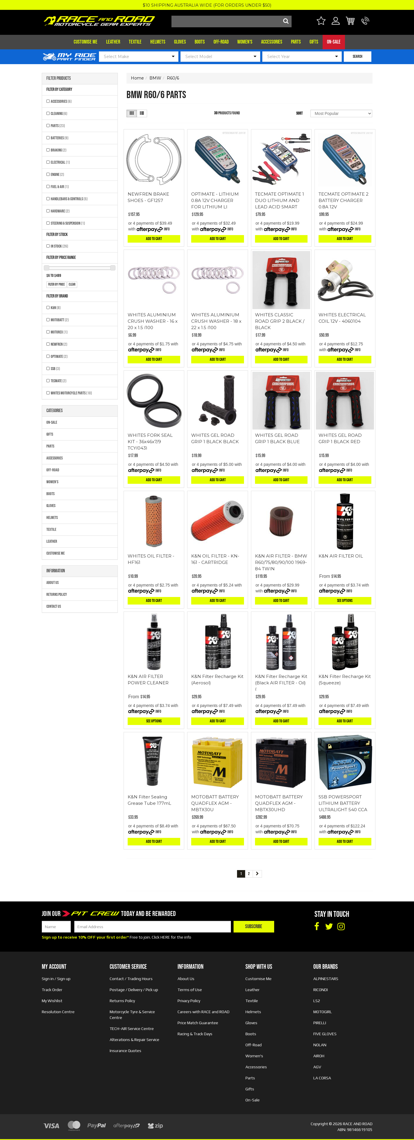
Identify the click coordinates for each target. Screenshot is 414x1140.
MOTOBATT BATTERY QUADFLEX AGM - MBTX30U (215, 803)
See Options (344, 600)
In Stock (59, 246)
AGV (317, 1067)
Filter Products (58, 78)
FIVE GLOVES (325, 1033)
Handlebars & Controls (69, 198)
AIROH (318, 1056)
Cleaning (59, 113)
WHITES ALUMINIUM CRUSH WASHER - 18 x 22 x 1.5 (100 (216, 321)
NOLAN (319, 1044)
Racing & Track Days (195, 1033)
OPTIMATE (59, 356)
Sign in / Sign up (56, 978)
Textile (135, 42)
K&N (56, 307)
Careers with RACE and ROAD (203, 1011)
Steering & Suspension (68, 223)
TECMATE (58, 380)
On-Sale (334, 42)
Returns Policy (56, 594)
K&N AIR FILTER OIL (341, 556)
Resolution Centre (58, 1011)
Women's (244, 42)
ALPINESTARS (325, 978)
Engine (57, 174)
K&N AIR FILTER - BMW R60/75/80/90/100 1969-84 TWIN (281, 562)
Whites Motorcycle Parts (71, 393)
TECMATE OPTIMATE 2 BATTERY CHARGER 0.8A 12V (343, 200)
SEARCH (357, 56)
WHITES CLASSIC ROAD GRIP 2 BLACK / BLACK (279, 321)
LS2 (316, 1000)
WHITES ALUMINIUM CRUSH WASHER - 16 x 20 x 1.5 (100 (153, 321)
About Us (52, 582)
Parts (296, 42)
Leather (113, 42)
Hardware (60, 211)
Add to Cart (154, 238)
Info (167, 229)
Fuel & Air (60, 186)
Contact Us (53, 606)
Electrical (60, 162)
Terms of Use (190, 989)
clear (72, 284)
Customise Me (85, 42)
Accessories (271, 42)
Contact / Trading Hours (131, 978)
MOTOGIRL (322, 1011)
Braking (58, 150)
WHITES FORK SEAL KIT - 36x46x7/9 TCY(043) (150, 441)
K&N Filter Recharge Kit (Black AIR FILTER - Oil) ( (281, 683)
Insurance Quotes (125, 1050)
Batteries (59, 138)
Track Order (52, 989)
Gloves (180, 42)
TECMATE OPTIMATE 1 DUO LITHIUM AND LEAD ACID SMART (279, 200)
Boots (200, 42)
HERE (165, 937)
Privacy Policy (189, 1000)
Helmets (157, 42)
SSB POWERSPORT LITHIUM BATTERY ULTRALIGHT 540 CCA (343, 803)
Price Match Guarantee (198, 1022)
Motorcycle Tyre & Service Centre (132, 1014)
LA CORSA (322, 1078)
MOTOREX (59, 332)
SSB (55, 368)
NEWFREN (59, 344)
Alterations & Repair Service (134, 1039)
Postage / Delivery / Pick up (134, 989)
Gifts (314, 42)
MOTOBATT (60, 320)
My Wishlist (52, 1000)
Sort (299, 113)
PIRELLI (319, 1022)
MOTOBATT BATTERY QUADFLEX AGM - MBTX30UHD (279, 803)
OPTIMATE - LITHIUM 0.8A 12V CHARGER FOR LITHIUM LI (215, 200)
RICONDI (320, 989)
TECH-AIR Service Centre (132, 1028)
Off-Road (221, 42)
